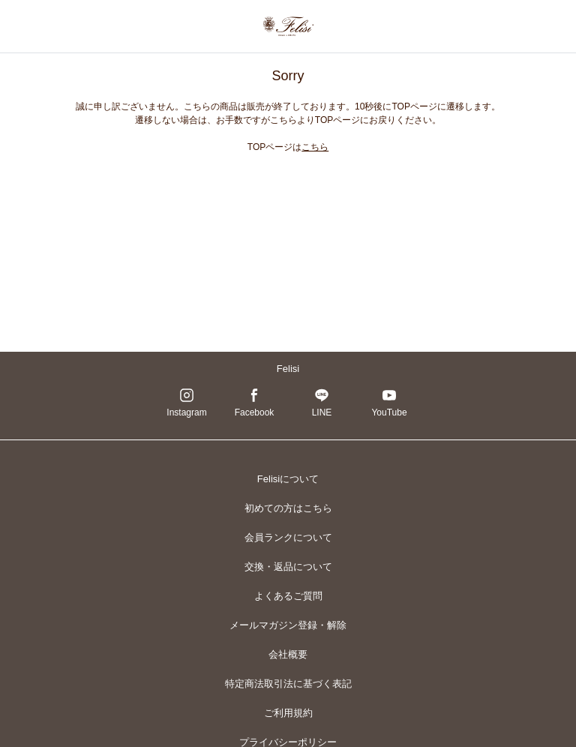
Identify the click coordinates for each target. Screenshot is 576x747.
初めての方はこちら (288, 508)
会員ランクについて (288, 537)
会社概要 (288, 654)
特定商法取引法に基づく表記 (288, 683)
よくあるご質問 (288, 596)
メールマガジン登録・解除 (288, 625)
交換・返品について (288, 566)
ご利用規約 (288, 712)
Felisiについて (288, 478)
